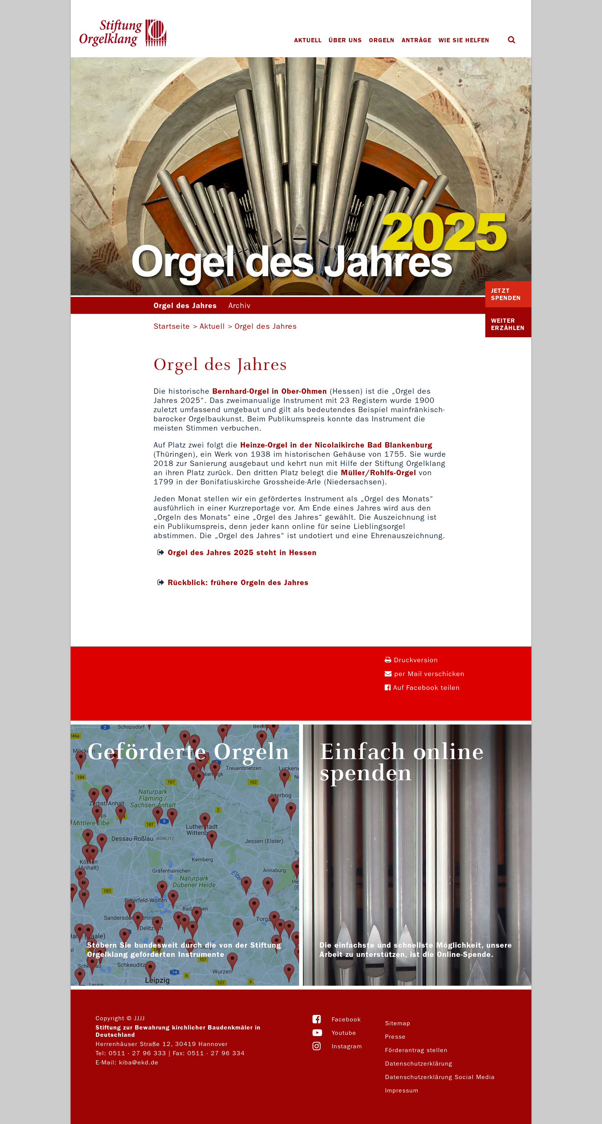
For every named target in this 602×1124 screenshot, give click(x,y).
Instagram (347, 1046)
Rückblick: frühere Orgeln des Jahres (238, 582)
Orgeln (382, 40)
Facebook (346, 1019)
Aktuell (308, 40)
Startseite (172, 326)
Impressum (401, 1090)
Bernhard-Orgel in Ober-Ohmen (269, 391)
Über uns (345, 40)
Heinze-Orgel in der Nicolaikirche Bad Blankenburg (336, 444)
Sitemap (397, 1023)
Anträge (417, 40)
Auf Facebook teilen (422, 688)
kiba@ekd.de (139, 1062)
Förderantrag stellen (416, 1050)
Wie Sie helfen (464, 40)
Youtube (344, 1032)
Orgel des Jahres (266, 326)
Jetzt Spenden (506, 294)
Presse (395, 1036)
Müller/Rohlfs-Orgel (378, 472)
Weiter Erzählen (508, 324)
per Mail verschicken (425, 674)
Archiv (239, 305)
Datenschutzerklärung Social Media (440, 1077)
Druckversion (411, 660)
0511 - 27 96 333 (137, 1053)
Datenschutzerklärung (418, 1063)
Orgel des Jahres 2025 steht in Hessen (242, 552)
